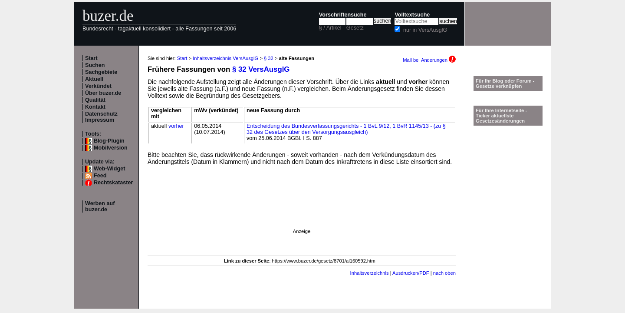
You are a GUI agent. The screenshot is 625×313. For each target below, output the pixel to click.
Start (91, 58)
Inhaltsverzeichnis (369, 273)
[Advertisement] (302, 209)
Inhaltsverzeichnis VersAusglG (225, 58)
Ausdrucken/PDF (410, 273)
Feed (100, 176)
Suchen (95, 65)
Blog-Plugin (109, 141)
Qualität (95, 100)
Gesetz (355, 28)
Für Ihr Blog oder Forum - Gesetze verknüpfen (505, 83)
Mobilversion (111, 148)
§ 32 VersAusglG (260, 69)
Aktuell (94, 79)
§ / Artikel (330, 28)
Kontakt (95, 107)
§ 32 (268, 58)
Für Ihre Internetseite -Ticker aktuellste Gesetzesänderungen (501, 115)
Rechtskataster (113, 183)
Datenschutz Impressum (101, 117)
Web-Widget (109, 169)
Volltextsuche (412, 15)
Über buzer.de (103, 93)
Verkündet (98, 86)
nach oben (444, 273)
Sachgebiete (101, 72)
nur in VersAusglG (425, 30)
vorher (176, 126)
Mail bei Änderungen (429, 60)
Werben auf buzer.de (100, 206)
